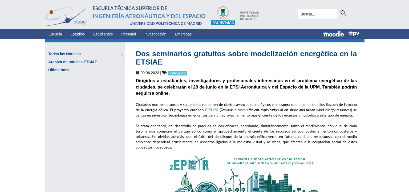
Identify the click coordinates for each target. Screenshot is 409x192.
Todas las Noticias (64, 54)
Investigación (155, 34)
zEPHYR (211, 109)
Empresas (183, 34)
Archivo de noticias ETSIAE (72, 62)
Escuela (55, 34)
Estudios (77, 34)
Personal (128, 34)
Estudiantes (103, 34)
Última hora (58, 70)
